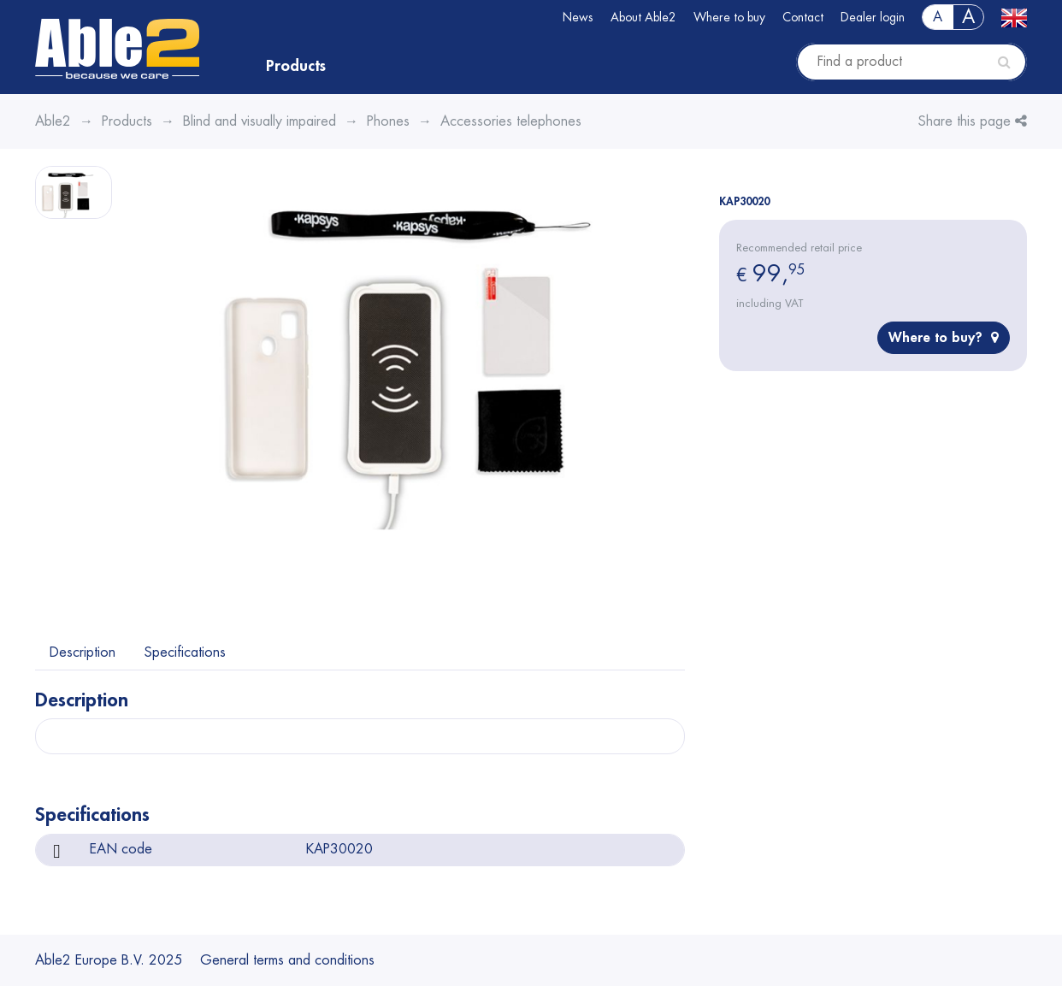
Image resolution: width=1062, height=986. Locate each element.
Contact (802, 17)
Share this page (972, 121)
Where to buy (729, 17)
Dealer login (873, 17)
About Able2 (643, 17)
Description (82, 652)
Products (296, 66)
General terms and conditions (287, 960)
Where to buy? (943, 337)
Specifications (185, 652)
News (578, 17)
